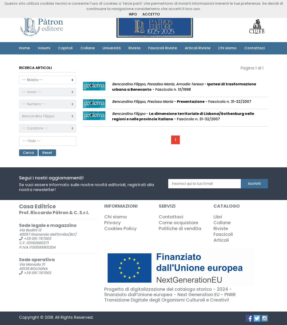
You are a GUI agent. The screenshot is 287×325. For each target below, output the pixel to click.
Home (24, 48)
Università (111, 48)
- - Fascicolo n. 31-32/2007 (182, 101)
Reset (48, 152)
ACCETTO (151, 14)
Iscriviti (254, 183)
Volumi (44, 48)
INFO (133, 14)
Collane (87, 48)
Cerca (28, 152)
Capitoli (65, 48)
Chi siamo (227, 48)
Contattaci (254, 48)
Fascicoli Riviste (162, 48)
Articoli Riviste (197, 48)
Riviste (134, 48)
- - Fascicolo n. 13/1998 (184, 87)
